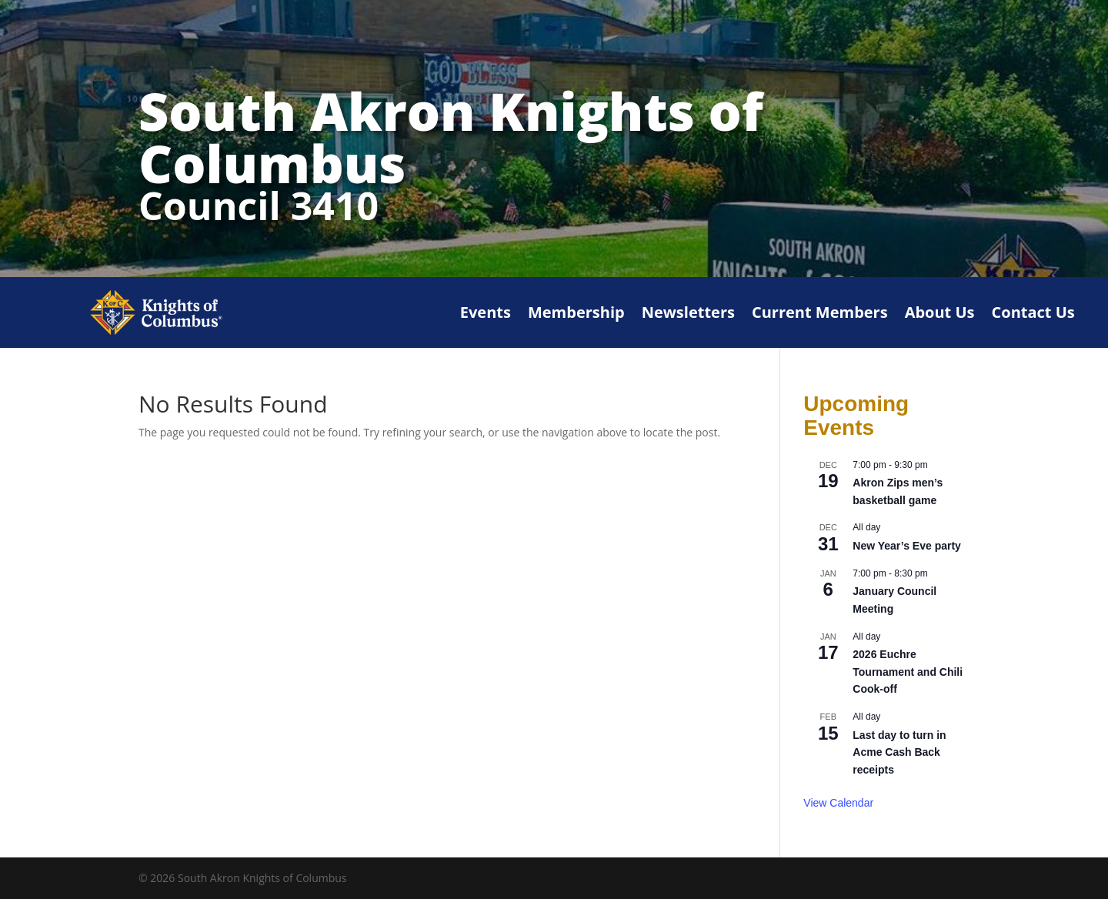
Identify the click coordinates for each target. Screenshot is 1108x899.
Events (485, 312)
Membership (576, 312)
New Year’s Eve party (907, 546)
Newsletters (688, 312)
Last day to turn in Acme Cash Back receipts (899, 752)
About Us (940, 312)
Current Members (820, 312)
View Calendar (838, 803)
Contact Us (1033, 312)
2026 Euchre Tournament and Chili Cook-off (908, 671)
